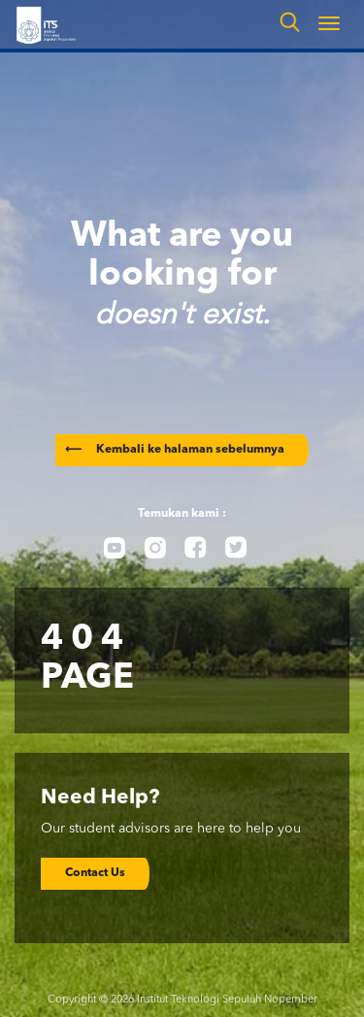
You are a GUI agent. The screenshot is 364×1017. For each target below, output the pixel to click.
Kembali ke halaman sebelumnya (174, 450)
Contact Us (95, 873)
